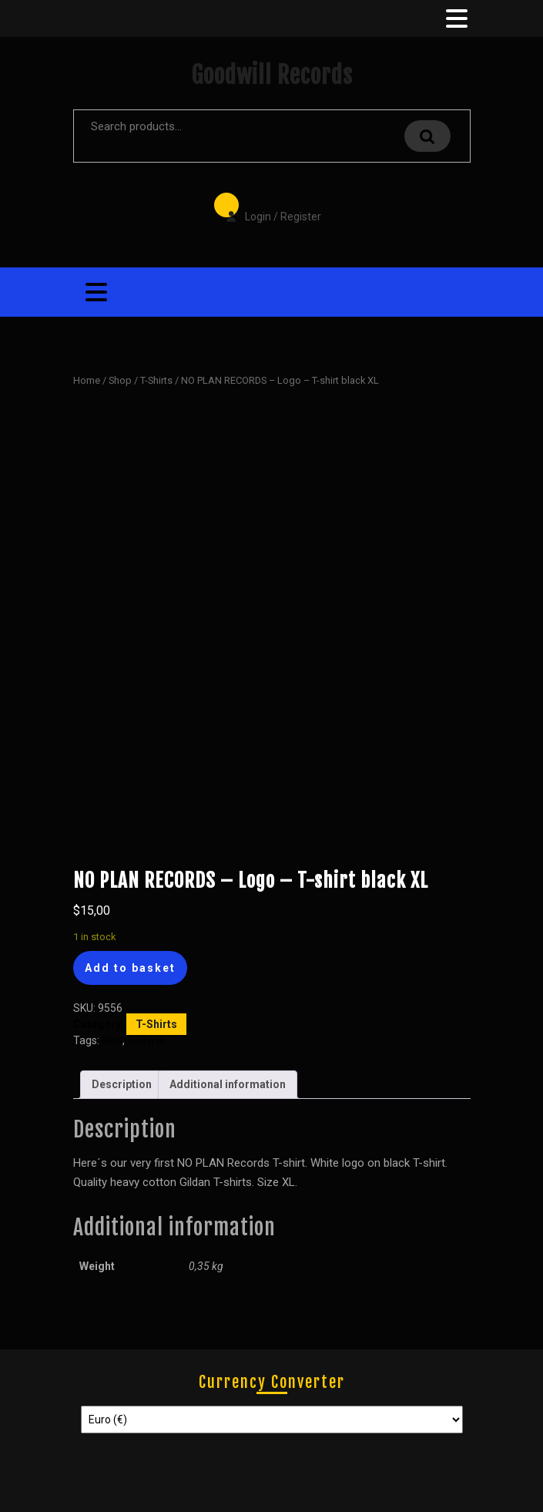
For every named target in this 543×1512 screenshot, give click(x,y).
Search (427, 136)
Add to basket (130, 968)
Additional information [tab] (227, 1084)
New (112, 1040)
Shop (120, 380)
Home (86, 380)
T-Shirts (156, 380)
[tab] (455, 18)
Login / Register (265, 206)
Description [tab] (122, 1084)
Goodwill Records (272, 75)
